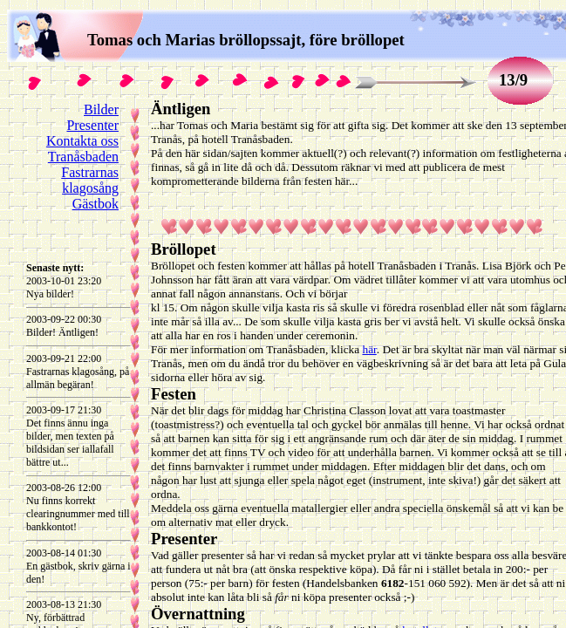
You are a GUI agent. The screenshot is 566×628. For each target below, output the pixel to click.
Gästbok (95, 203)
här (369, 349)
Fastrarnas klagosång (90, 180)
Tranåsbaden (83, 156)
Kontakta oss (82, 140)
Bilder (101, 109)
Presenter (92, 125)
